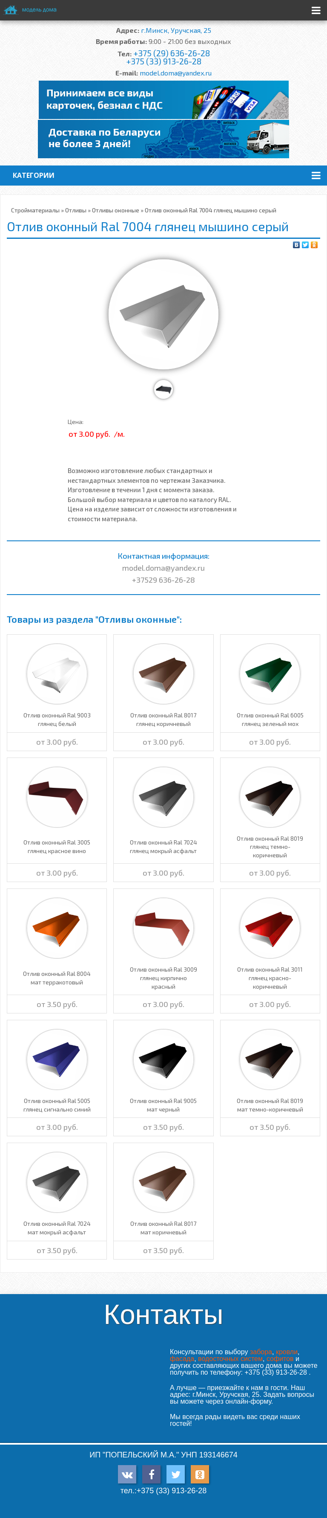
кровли (287, 1351)
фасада (182, 1358)
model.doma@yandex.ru (176, 73)
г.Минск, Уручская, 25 (176, 30)
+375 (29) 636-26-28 (171, 53)
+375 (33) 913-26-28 (163, 61)
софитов (280, 1358)
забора (261, 1351)
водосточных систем (230, 1358)
